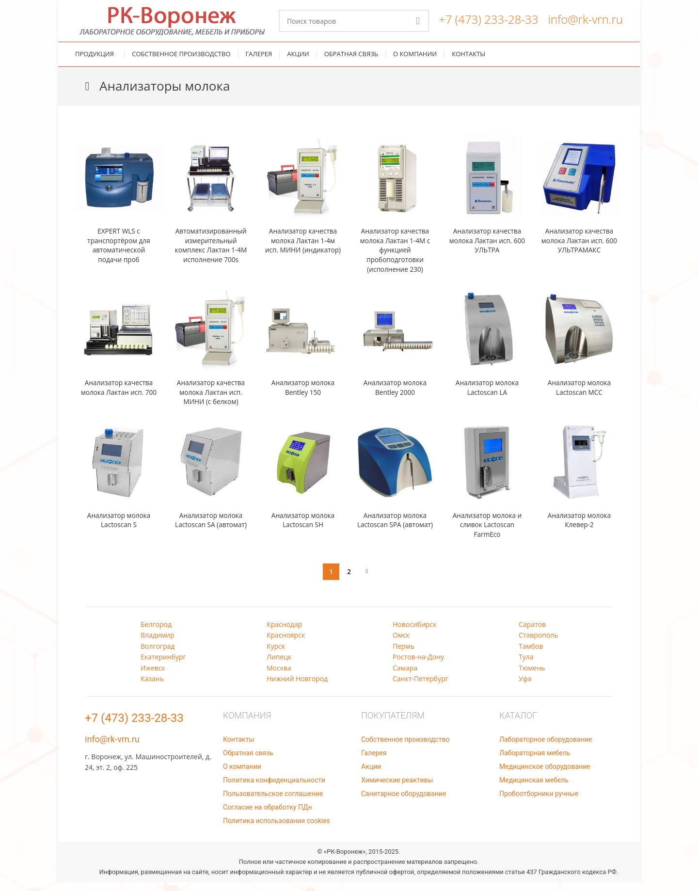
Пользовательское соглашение (273, 802)
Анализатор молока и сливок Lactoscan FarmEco (487, 533)
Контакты (238, 748)
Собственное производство (405, 748)
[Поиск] (354, 25)
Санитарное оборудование (403, 802)
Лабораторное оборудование (545, 748)
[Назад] (87, 95)
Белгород (156, 633)
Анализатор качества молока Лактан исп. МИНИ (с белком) (211, 401)
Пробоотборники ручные (538, 802)
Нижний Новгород (297, 687)
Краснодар (284, 633)
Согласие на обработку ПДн (267, 816)
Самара (405, 676)
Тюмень (532, 676)
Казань (152, 687)
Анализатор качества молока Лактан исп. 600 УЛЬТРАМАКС (579, 249)
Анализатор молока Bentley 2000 (395, 396)
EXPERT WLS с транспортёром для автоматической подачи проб (118, 254)
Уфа (525, 687)
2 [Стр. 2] (349, 580)
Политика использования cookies (276, 829)
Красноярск (286, 643)
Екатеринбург (163, 665)
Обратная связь (248, 762)
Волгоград (157, 654)
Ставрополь (538, 643)
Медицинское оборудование (544, 775)
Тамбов (531, 654)
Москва (279, 676)
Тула (526, 665)
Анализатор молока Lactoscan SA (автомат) (211, 528)
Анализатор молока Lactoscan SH (302, 528)
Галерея (373, 762)
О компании (242, 775)
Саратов (532, 633)
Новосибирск (415, 633)
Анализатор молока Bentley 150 (302, 396)
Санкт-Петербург (420, 687)
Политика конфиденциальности (274, 789)
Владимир (157, 643)
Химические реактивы (397, 789)
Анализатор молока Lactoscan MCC (579, 396)
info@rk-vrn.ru (585, 23)
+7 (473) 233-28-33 (488, 23)
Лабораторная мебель (534, 762)
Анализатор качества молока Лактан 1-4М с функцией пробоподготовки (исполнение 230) (395, 258)
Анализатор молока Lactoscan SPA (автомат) (395, 533)
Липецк (279, 665)
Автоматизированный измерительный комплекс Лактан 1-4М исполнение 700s (211, 254)
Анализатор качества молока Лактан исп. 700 (119, 401)
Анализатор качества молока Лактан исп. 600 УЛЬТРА (487, 249)
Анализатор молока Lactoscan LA (487, 396)
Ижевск (153, 676)
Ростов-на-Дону (418, 665)
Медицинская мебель (534, 789)
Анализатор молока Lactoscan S (118, 528)
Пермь (403, 654)
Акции (371, 775)
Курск (276, 654)
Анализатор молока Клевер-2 (579, 528)
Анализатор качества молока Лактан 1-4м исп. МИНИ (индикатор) (303, 254)
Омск (401, 643)
